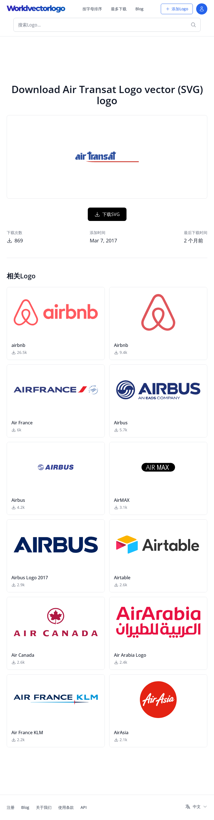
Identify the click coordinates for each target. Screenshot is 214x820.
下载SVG (107, 214)
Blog (139, 8)
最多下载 (119, 8)
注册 (10, 807)
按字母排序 (92, 8)
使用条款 (66, 807)
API (84, 807)
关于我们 (44, 807)
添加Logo (177, 8)
